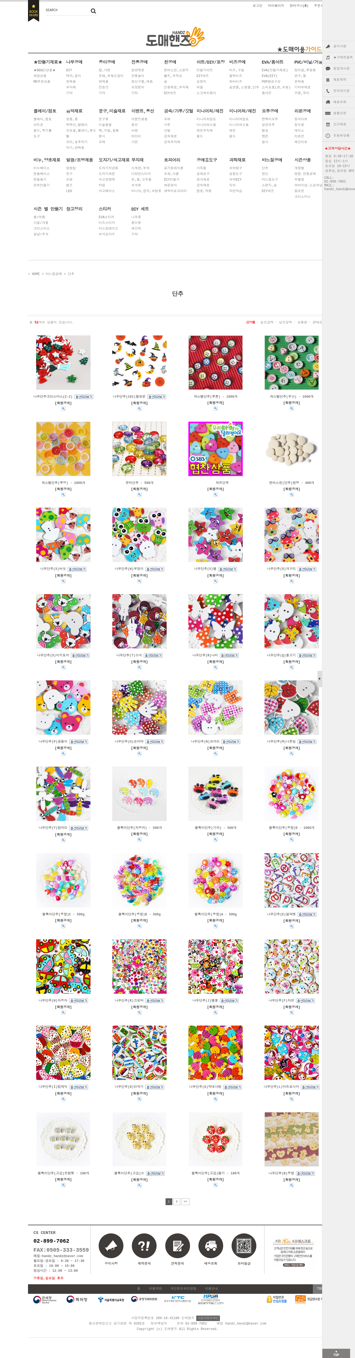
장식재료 (203, 180)
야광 (134, 131)
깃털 (167, 131)
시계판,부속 (140, 168)
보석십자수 (107, 234)
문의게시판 (341, 91)
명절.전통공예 (305, 174)
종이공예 (107, 62)
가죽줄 (201, 168)
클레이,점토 (42, 119)
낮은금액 (285, 322)
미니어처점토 (206, 119)
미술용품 (105, 125)
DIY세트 (170, 93)
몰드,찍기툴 (42, 131)
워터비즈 (235, 82)
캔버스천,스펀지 (176, 70)
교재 (102, 142)
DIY (69, 70)
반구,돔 (300, 76)
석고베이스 (107, 191)
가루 (167, 125)
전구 (69, 174)
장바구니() (299, 5)
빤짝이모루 (270, 119)
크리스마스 (302, 197)
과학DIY (235, 180)
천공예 (170, 62)
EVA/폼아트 (272, 62)
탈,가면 (104, 70)
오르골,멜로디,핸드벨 (81, 134)
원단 (265, 174)
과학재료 (237, 160)
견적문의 (177, 1269)
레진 (232, 131)
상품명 (302, 322)
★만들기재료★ (47, 62)
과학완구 (235, 168)
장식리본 (300, 119)
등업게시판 (341, 68)
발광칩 (71, 168)
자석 (232, 185)
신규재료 (339, 124)
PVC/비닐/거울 (308, 62)
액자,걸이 (73, 76)
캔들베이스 (41, 174)
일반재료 (137, 70)
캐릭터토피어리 (175, 191)
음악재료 (74, 111)
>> (185, 1207)
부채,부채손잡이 (111, 76)
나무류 (136, 217)
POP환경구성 (271, 82)
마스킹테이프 (108, 229)
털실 (265, 131)
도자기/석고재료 (114, 160)
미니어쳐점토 (239, 119)
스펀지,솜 (269, 185)
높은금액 (266, 322)
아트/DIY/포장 (211, 62)
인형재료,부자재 (176, 87)
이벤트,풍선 (142, 111)
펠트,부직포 (173, 76)
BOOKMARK (33, 11)
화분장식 (170, 185)
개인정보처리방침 (183, 1298)
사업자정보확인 (208, 1328)
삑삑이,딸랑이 (77, 125)
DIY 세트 (140, 209)
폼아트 (267, 93)
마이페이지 (276, 5)
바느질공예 (272, 160)
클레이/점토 (44, 111)
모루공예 (270, 111)
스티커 (105, 209)
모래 (167, 119)
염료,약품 (204, 191)
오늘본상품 (341, 135)
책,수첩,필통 (109, 131)
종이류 (136, 223)
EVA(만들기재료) (275, 70)
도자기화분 (107, 174)
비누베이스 (41, 168)
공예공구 (203, 174)
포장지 (201, 82)
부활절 (299, 180)
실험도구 (235, 174)
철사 (265, 142)
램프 (69, 185)
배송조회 (339, 102)
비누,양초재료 (46, 160)
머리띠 (136, 136)
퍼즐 (200, 87)
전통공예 (139, 62)
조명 (69, 180)
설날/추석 (40, 234)
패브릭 (136, 229)
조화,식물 (171, 174)
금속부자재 (172, 142)
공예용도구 (207, 160)
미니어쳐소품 (206, 125)
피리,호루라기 (77, 142)
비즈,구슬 (236, 70)
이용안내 (211, 1298)
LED (69, 191)
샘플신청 (339, 113)
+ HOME (34, 273)
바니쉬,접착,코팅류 (146, 191)
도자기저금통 (108, 168)
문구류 (103, 119)
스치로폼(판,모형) (276, 87)
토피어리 (172, 160)
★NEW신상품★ (44, 70)
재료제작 (339, 80)
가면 (134, 142)
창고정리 (74, 209)
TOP (320, 1298)
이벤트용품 (139, 119)
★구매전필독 (343, 57)
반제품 (71, 82)
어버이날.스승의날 (308, 185)
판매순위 (319, 322)
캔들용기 (39, 180)
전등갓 (103, 87)
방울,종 (72, 119)
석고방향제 (107, 180)
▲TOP (336, 1352)
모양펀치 (137, 87)
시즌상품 (302, 160)
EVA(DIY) (270, 76)
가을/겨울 (40, 223)
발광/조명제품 (79, 160)
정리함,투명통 (305, 70)
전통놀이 (137, 76)
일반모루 (268, 125)
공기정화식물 (173, 168)
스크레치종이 (206, 93)
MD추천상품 (41, 82)
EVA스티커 (106, 217)
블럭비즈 (235, 76)
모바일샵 (243, 1257)
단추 (265, 168)
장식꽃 (299, 125)
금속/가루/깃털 (178, 111)
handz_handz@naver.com (62, 1264)
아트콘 (38, 125)
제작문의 (144, 1269)
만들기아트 (205, 70)
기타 (69, 93)
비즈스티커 (107, 223)
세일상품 (39, 76)
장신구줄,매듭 (142, 82)
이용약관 (155, 1298)
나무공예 (74, 62)
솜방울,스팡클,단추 (244, 87)
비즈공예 (237, 62)
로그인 (257, 5)
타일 (102, 185)
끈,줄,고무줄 (141, 180)
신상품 (250, 322)
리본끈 (299, 136)
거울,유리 (301, 93)
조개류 (136, 185)
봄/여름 (39, 217)
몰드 (200, 136)
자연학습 (235, 191)
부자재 (71, 87)
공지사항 (339, 46)
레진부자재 (205, 131)
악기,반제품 (75, 148)
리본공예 (302, 111)
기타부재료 (302, 87)
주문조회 (320, 5)
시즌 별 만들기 (48, 209)
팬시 (102, 136)
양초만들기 (41, 185)
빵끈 (265, 136)
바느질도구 (270, 180)
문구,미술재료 (112, 111)
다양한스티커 (141, 174)
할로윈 (299, 191)
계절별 (299, 168)
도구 (36, 136)
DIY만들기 (172, 180)
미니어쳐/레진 (210, 111)
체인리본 (300, 142)
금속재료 (170, 136)
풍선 (134, 125)
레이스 (299, 131)
